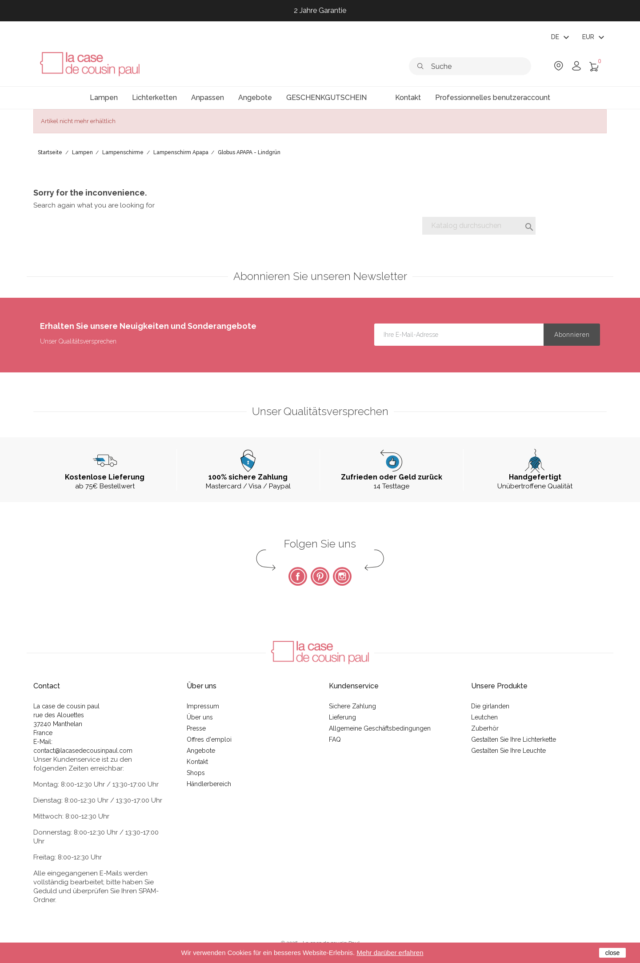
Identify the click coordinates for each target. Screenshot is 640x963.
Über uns (200, 717)
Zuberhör (485, 728)
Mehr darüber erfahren (389, 952)
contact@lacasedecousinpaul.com (82, 750)
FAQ (335, 739)
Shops (196, 772)
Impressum (203, 706)
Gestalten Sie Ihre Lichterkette (513, 739)
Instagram (342, 576)
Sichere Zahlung (352, 706)
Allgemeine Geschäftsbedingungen (380, 728)
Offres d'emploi (209, 739)
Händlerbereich (209, 783)
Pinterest (320, 576)
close (612, 952)
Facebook (297, 576)
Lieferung (342, 717)
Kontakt (197, 761)
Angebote (201, 750)
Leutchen (484, 717)
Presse (196, 728)
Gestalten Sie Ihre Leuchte (508, 750)
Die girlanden (490, 706)
